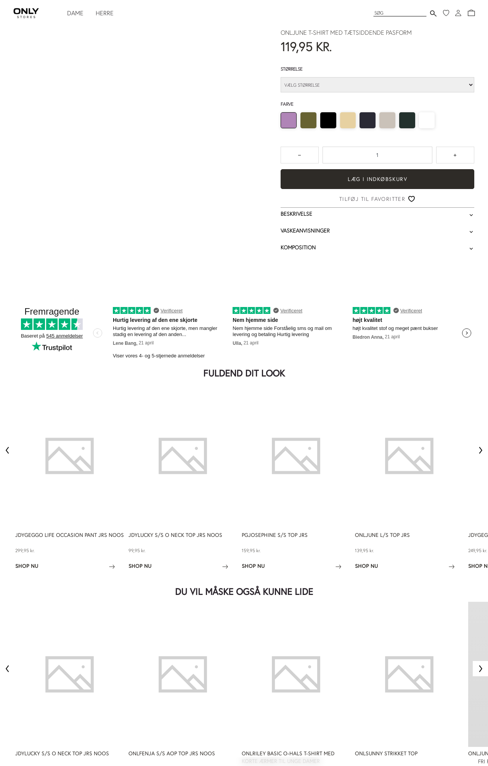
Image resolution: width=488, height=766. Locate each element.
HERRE (105, 13)
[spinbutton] (377, 155)
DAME (75, 13)
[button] (471, 13)
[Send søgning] (433, 13)
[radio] (289, 120)
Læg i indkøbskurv (377, 179)
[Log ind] (458, 13)
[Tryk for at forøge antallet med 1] (455, 155)
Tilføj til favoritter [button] (372, 199)
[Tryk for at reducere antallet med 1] (300, 155)
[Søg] (400, 12)
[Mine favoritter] (446, 13)
